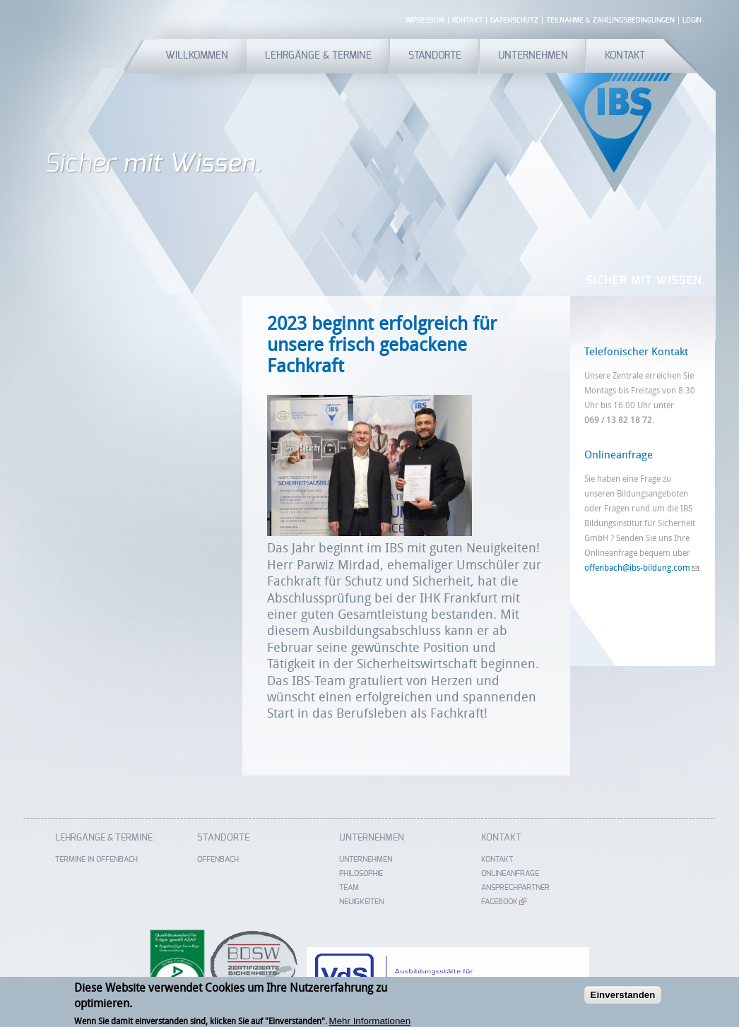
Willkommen (196, 56)
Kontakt (467, 20)
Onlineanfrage (510, 873)
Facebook (503, 902)
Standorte (434, 56)
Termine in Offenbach (96, 859)
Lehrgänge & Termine (318, 56)
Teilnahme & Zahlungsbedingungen (610, 20)
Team (349, 887)
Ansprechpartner (515, 887)
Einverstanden (623, 997)
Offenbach (218, 859)
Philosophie (361, 873)
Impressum (425, 20)
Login (692, 20)
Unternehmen (533, 56)
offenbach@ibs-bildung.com (641, 568)
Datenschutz (514, 20)
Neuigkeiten (361, 902)
